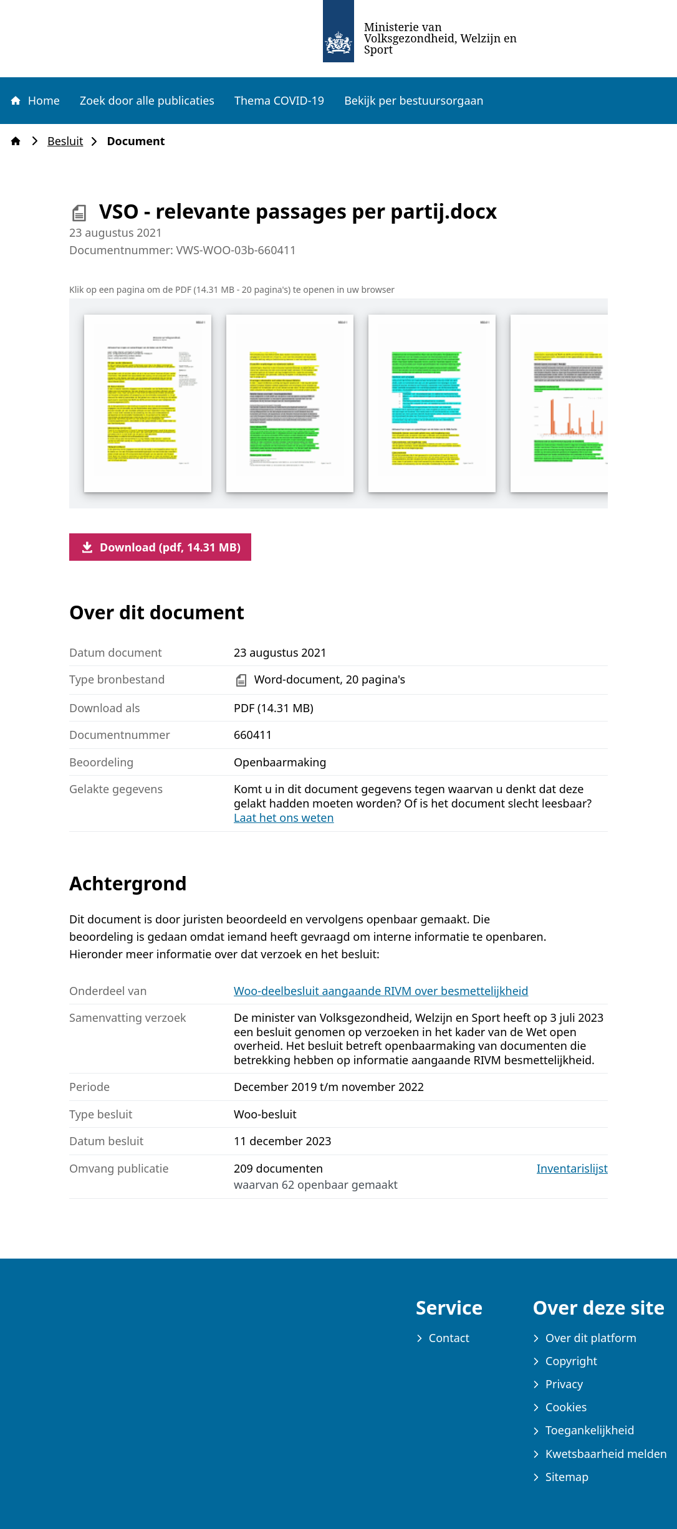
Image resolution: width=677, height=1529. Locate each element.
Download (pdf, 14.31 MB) (160, 547)
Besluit (68, 141)
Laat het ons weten (284, 817)
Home (34, 100)
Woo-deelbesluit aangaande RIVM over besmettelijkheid (381, 990)
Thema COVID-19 (279, 100)
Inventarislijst (572, 1168)
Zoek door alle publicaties (147, 100)
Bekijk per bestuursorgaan (414, 100)
